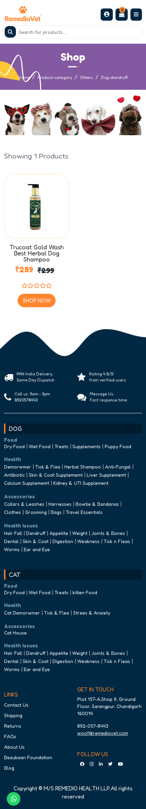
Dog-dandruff (114, 77)
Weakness (88, 541)
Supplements (86, 446)
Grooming (36, 512)
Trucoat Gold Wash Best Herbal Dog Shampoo (36, 252)
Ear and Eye (37, 549)
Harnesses (59, 504)
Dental (11, 541)
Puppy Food (118, 446)
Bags (56, 512)
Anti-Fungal (118, 467)
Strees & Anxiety (91, 613)
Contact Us (16, 705)
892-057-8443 (92, 726)
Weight (79, 533)
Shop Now (36, 300)
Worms (12, 549)
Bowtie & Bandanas (97, 504)
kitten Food (84, 592)
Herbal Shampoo (82, 467)
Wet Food (39, 446)
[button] (107, 14)
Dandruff (35, 533)
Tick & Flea (47, 467)
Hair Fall (13, 533)
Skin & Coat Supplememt (56, 475)
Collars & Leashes (24, 504)
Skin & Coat (35, 541)
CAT (15, 574)
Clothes (12, 512)
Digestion (63, 541)
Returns (12, 726)
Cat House (15, 633)
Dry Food (14, 446)
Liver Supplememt (106, 475)
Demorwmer (17, 467)
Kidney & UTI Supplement (80, 483)
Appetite (58, 533)
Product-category (55, 77)
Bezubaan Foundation (28, 757)
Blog (9, 768)
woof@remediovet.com (102, 733)
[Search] (73, 32)
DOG (15, 428)
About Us (14, 747)
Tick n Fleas (117, 541)
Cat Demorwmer (22, 613)
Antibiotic (14, 475)
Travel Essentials (84, 512)
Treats (61, 446)
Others (86, 77)
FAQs (10, 736)
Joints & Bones (108, 533)
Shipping (13, 715)
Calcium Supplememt (26, 483)
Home (23, 77)
